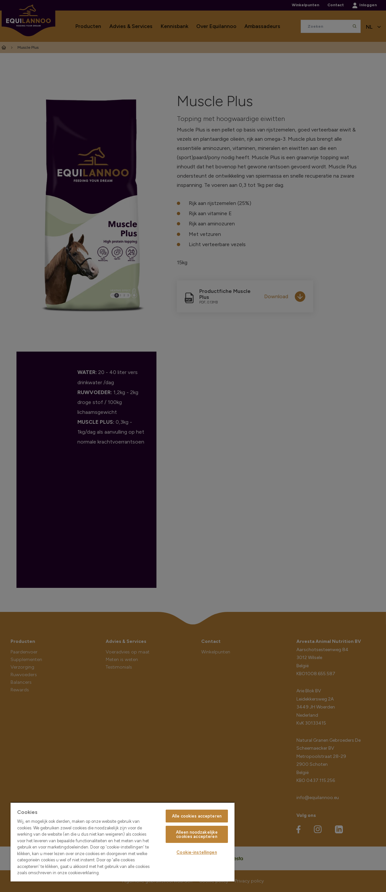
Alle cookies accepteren (197, 816)
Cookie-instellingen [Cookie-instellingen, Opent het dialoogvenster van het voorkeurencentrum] (197, 852)
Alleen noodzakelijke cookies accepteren (197, 834)
